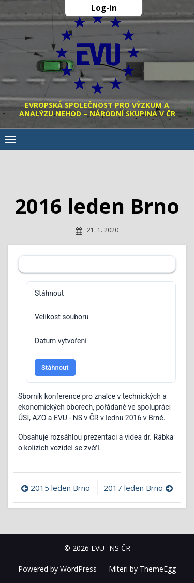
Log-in (104, 8)
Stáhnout (55, 367)
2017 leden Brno (133, 488)
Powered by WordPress (57, 569)
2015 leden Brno (60, 488)
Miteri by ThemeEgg (142, 569)
